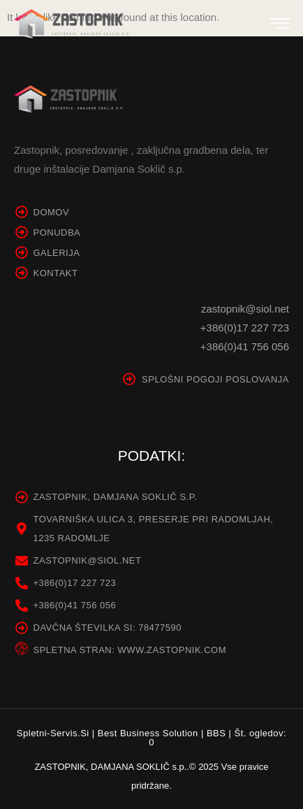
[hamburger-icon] (279, 25)
